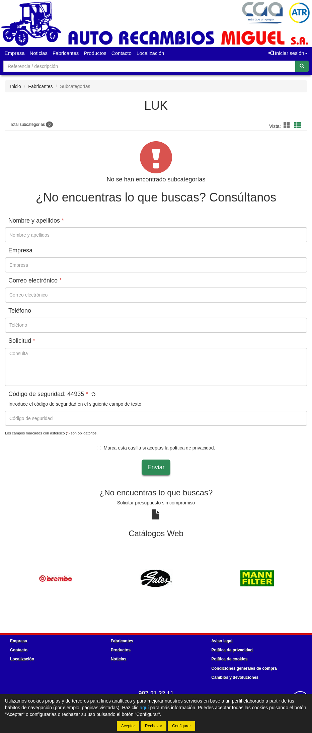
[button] (288, 125)
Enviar (155, 467)
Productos (95, 53)
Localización (150, 53)
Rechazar (153, 726)
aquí (144, 707)
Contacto (121, 53)
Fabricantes (66, 53)
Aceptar (128, 726)
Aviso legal (221, 641)
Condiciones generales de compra (244, 668)
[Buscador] (149, 66)
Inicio (15, 86)
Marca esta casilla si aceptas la (156, 448)
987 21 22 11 (155, 693)
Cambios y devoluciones (234, 677)
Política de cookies (229, 659)
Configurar (181, 726)
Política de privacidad (231, 650)
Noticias (39, 53)
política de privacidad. (192, 448)
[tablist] (156, 578)
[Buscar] (302, 66)
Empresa (15, 53)
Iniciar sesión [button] (288, 53)
